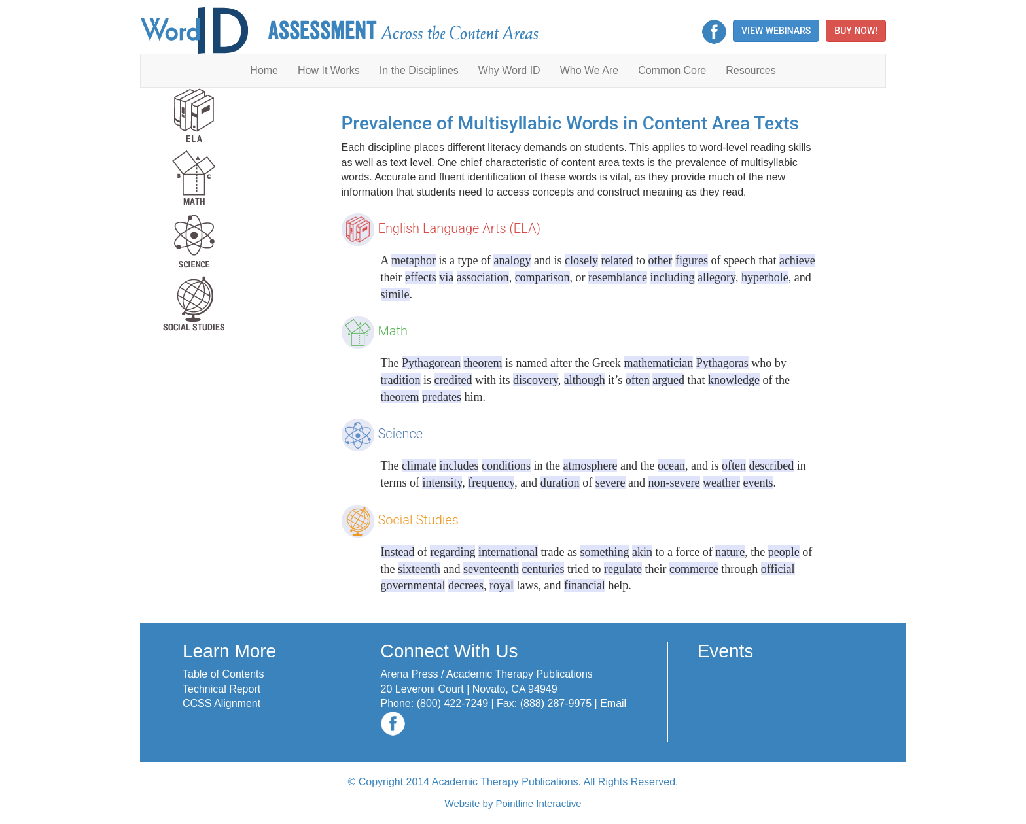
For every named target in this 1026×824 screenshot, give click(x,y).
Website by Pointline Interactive (513, 803)
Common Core (672, 70)
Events (726, 651)
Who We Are (589, 70)
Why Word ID (509, 70)
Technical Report (221, 689)
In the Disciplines (419, 70)
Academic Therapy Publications (519, 673)
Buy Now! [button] (855, 31)
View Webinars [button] (776, 31)
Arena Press (409, 673)
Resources (750, 70)
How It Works (329, 70)
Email (613, 703)
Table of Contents (223, 673)
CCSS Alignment (221, 703)
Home (264, 70)
